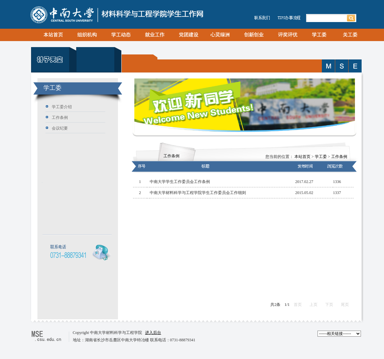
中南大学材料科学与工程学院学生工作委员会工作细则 (198, 192)
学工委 (321, 156)
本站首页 (302, 156)
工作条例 (339, 156)
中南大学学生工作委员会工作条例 (180, 181)
